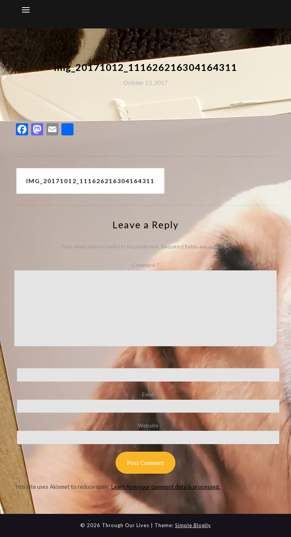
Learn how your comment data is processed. (165, 486)
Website (148, 425)
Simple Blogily (193, 525)
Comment (145, 265)
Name (148, 363)
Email (148, 394)
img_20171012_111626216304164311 (90, 180)
